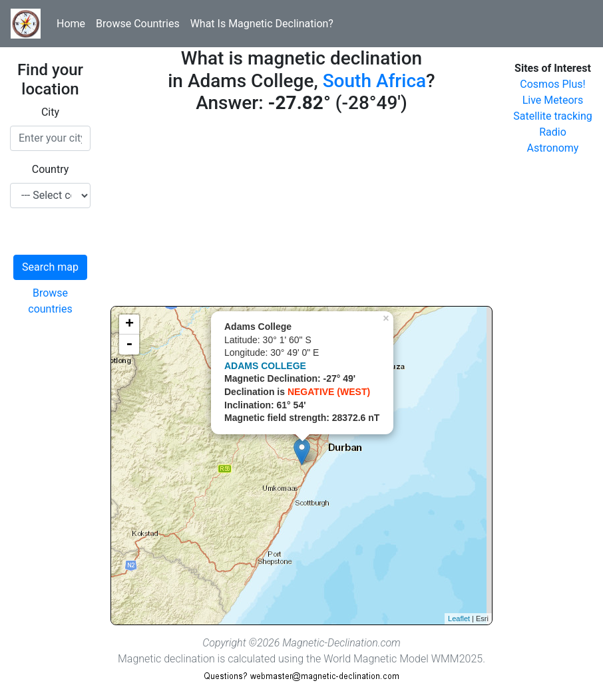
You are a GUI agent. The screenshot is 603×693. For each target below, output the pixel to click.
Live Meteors (553, 100)
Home (71, 23)
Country (50, 169)
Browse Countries (138, 23)
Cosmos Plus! (552, 84)
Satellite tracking (552, 116)
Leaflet (459, 619)
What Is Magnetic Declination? (261, 23)
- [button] (129, 344)
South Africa (374, 81)
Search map (50, 267)
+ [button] (129, 325)
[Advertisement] (301, 213)
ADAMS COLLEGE (265, 365)
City (50, 112)
